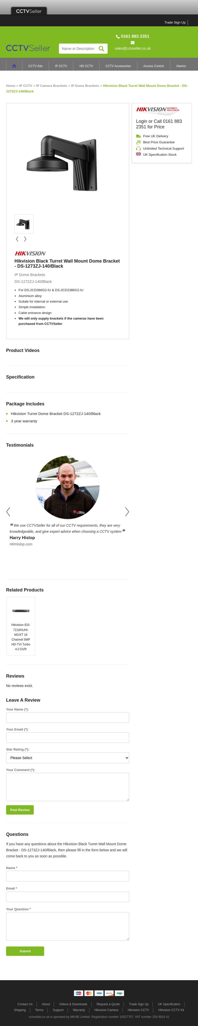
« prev (17, 239)
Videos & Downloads (73, 1004)
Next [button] (127, 511)
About (46, 1004)
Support (58, 1010)
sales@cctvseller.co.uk (133, 48)
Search (101, 48)
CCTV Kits (35, 66)
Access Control (153, 66)
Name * (11, 868)
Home (10, 86)
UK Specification (169, 1004)
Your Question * (18, 909)
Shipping (20, 1010)
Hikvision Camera (106, 1010)
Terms (39, 1010)
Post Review (20, 810)
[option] (67, 499)
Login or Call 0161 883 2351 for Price (159, 124)
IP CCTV (61, 66)
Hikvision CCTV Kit (171, 1010)
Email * (11, 888)
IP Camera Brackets (51, 86)
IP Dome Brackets (85, 86)
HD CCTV (86, 66)
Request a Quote (108, 1004)
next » (25, 239)
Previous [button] (8, 511)
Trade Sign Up (175, 22)
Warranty (79, 1010)
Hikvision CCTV (138, 1010)
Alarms (181, 66)
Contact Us (25, 1004)
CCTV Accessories (118, 66)
